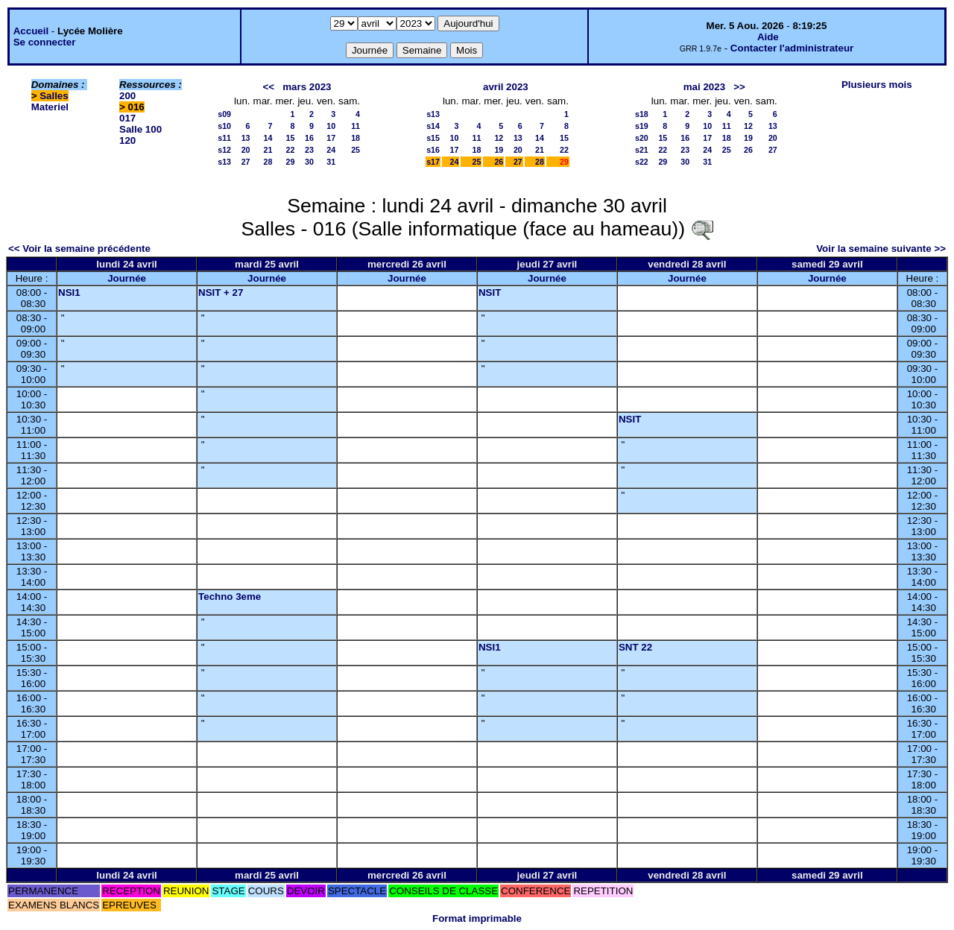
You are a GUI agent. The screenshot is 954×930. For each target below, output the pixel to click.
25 (355, 149)
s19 (641, 125)
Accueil (30, 31)
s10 (224, 125)
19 (498, 149)
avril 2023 (505, 86)
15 (290, 137)
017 (127, 118)
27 (245, 161)
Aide (768, 36)
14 (268, 137)
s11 (224, 137)
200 (127, 95)
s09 (224, 114)
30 (309, 161)
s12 (224, 149)
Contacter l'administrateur (791, 48)
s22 (641, 161)
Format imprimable (477, 918)
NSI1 (69, 292)
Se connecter (44, 42)
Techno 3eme (229, 596)
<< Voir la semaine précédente (79, 248)
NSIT (489, 292)
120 (127, 140)
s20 (641, 137)
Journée (126, 278)
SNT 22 (635, 647)
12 (498, 137)
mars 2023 (306, 86)
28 (268, 161)
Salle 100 (140, 129)
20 (245, 149)
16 (309, 137)
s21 (641, 149)
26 (498, 161)
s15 (433, 137)
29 (290, 161)
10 (330, 125)
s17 (433, 161)
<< (269, 86)
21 (268, 149)
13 (245, 137)
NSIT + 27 (220, 292)
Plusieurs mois (876, 84)
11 (355, 125)
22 (290, 149)
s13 (224, 161)
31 (330, 161)
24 (330, 149)
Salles (54, 95)
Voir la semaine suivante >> (881, 248)
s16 (433, 149)
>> (739, 86)
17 (330, 137)
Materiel (50, 107)
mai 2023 (704, 86)
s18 (641, 114)
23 (309, 149)
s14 (433, 125)
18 (355, 137)
